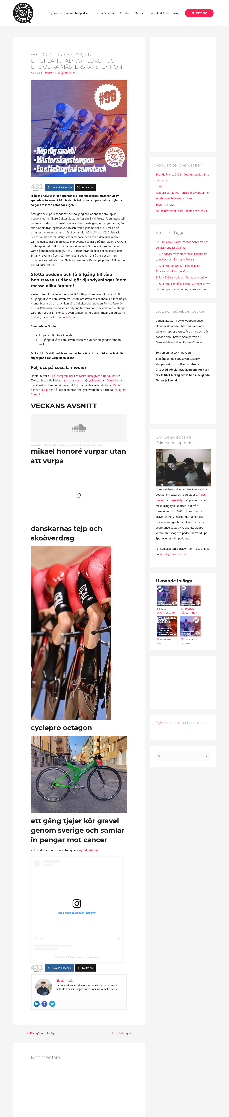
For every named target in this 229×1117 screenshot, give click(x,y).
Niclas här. (47, 395)
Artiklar (125, 16)
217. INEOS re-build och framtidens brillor (182, 281)
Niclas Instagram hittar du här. (99, 381)
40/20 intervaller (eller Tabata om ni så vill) (183, 215)
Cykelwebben (36, 450)
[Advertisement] (181, 99)
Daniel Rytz (178, 508)
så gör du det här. (87, 855)
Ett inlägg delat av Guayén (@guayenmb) (77, 962)
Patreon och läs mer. (65, 322)
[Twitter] (52, 1009)
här (102, 395)
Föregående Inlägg (40, 1038)
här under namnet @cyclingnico (81, 385)
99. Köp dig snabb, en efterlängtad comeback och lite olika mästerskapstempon (72, 450)
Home (159, 191)
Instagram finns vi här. (49, 399)
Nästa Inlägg (121, 1038)
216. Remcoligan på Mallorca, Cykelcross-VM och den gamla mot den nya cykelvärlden (182, 292)
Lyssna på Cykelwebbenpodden (69, 16)
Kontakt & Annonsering (164, 16)
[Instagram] (44, 1009)
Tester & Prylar (104, 16)
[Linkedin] (37, 1009)
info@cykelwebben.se (173, 562)
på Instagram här (62, 381)
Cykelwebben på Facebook (180, 730)
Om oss (139, 16)
